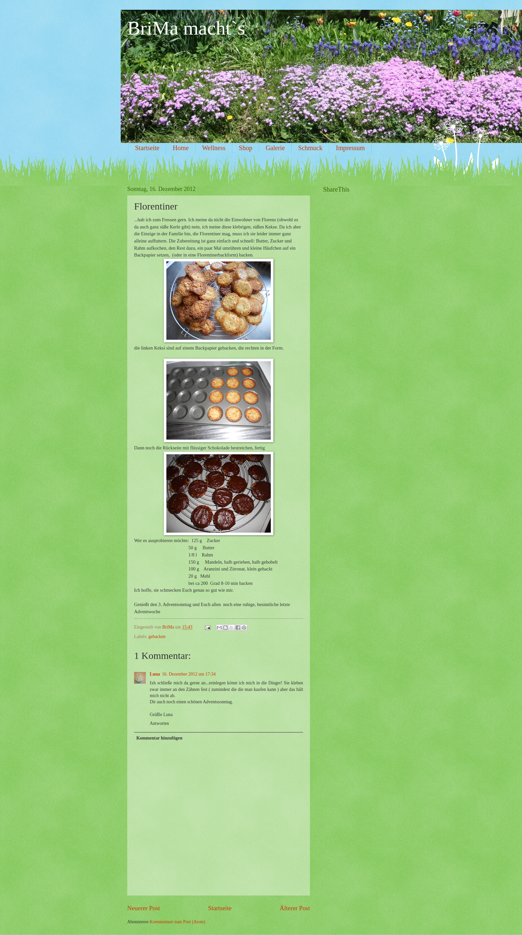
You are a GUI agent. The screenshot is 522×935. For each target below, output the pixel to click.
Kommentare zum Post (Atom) (178, 921)
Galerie (275, 147)
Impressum (350, 147)
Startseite (147, 147)
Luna (155, 674)
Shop (245, 147)
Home (181, 147)
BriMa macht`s (186, 28)
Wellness (213, 147)
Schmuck (310, 147)
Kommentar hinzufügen (159, 738)
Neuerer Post (143, 908)
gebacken (156, 636)
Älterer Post (295, 908)
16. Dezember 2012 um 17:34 (188, 674)
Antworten (159, 723)
